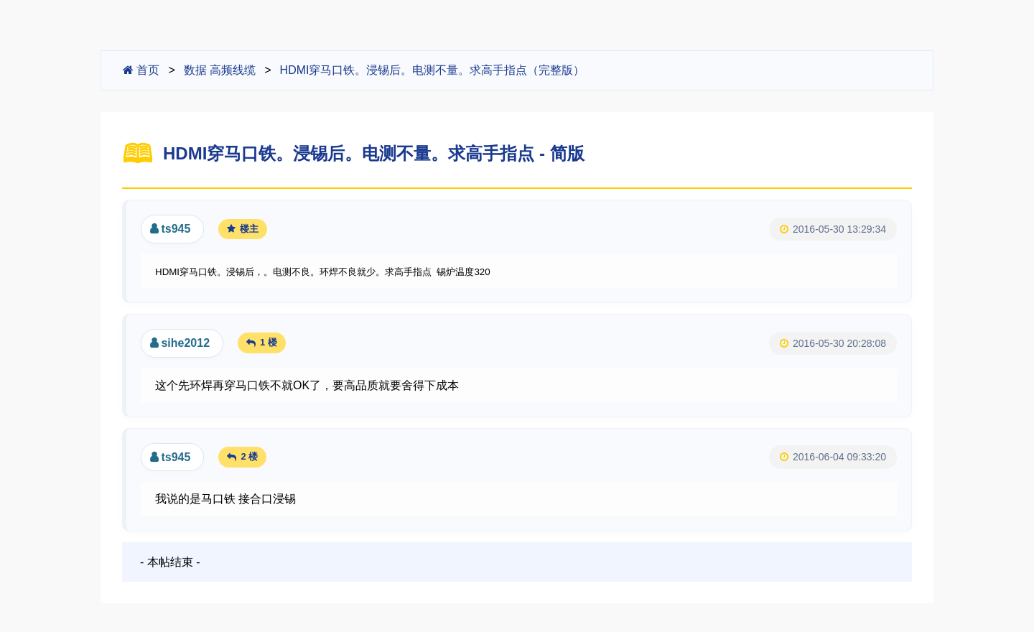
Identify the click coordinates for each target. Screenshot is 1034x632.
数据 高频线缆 (220, 70)
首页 (141, 70)
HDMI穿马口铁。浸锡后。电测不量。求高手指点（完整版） (432, 70)
